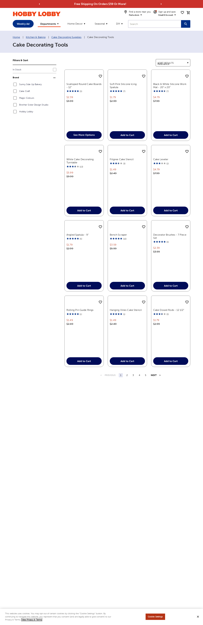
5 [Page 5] (145, 407)
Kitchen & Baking (36, 37)
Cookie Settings (155, 616)
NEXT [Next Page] (154, 407)
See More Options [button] (84, 143)
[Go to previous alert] (39, 4)
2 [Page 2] (127, 407)
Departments (48, 23)
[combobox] (154, 24)
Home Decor (75, 23)
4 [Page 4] (139, 407)
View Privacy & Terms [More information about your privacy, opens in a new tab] (32, 620)
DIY (118, 23)
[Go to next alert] (161, 4)
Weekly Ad (23, 23)
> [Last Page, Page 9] (160, 407)
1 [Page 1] (120, 407)
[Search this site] (185, 24)
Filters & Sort (20, 60)
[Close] (197, 616)
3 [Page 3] (133, 407)
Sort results (162, 61)
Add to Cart (127, 143)
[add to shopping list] (100, 76)
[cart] (188, 13)
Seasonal (100, 23)
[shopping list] (182, 12)
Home (16, 37)
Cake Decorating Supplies (66, 37)
